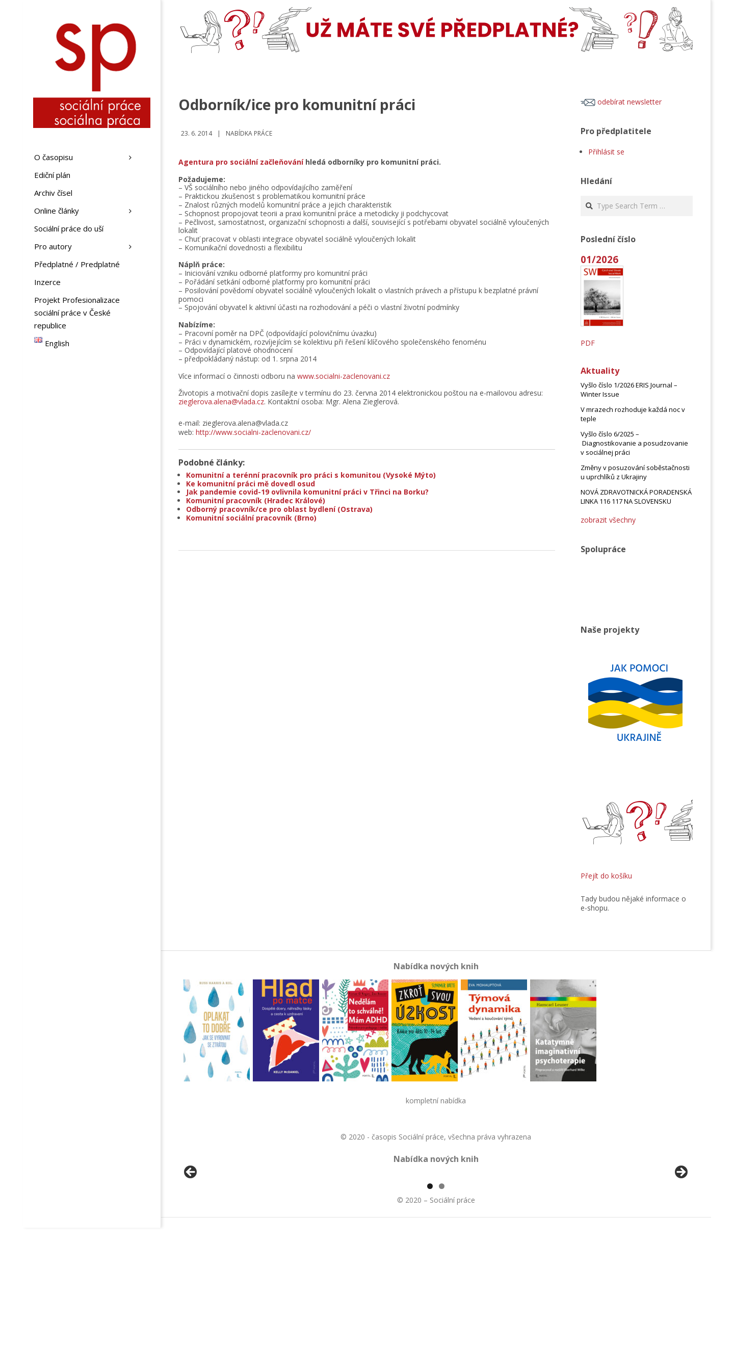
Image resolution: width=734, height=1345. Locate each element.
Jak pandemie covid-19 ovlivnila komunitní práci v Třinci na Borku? (307, 492)
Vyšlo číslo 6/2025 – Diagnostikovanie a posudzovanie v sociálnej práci (634, 443)
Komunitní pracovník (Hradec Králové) (255, 500)
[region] (435, 1233)
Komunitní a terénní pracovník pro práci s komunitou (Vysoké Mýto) (311, 475)
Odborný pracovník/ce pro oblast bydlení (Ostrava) (279, 509)
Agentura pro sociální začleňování (240, 162)
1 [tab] (430, 1303)
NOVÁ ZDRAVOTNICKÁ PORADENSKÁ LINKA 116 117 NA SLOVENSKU (636, 496)
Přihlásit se (606, 152)
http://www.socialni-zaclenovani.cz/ (253, 432)
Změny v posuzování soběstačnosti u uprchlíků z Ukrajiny (635, 472)
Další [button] (680, 1231)
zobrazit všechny (608, 520)
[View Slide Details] (219, 1233)
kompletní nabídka (436, 1100)
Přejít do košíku (606, 876)
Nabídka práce (249, 133)
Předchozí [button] (191, 1231)
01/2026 (599, 259)
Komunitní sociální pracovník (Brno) (251, 518)
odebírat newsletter (621, 102)
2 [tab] (441, 1303)
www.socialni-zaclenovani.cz (343, 376)
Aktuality (600, 370)
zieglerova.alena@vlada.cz (221, 401)
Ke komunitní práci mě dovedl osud (250, 483)
